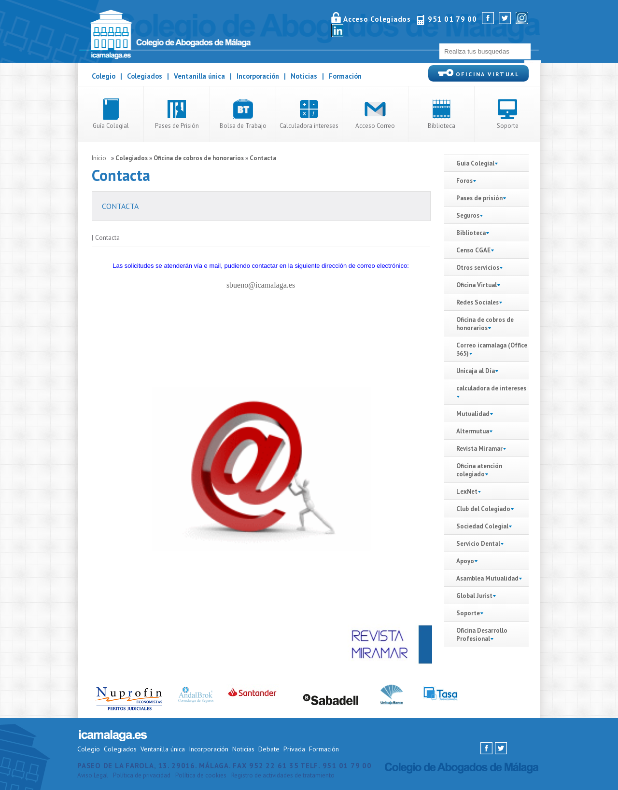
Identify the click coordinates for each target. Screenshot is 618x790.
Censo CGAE (473, 250)
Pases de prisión (479, 198)
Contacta (263, 158)
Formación (345, 76)
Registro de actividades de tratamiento (283, 775)
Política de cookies (200, 775)
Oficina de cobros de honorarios (199, 158)
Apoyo (465, 561)
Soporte (468, 613)
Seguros (469, 215)
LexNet (467, 491)
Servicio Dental (478, 544)
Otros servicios (479, 267)
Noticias (304, 76)
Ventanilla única (199, 76)
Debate (269, 749)
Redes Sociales (477, 302)
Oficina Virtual (476, 285)
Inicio (99, 158)
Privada (294, 749)
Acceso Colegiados (377, 19)
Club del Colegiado (485, 509)
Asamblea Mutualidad (487, 578)
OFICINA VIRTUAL (478, 73)
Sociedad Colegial (482, 526)
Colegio (103, 76)
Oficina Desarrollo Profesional (481, 634)
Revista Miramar (479, 448)
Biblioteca (473, 233)
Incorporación (258, 76)
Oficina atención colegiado (479, 470)
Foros (464, 181)
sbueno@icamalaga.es (260, 285)
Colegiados (144, 76)
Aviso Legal (92, 775)
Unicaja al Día (477, 371)
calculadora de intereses (491, 388)
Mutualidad (473, 414)
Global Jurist (474, 596)
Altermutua (472, 431)
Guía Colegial (477, 163)
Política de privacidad (141, 775)
